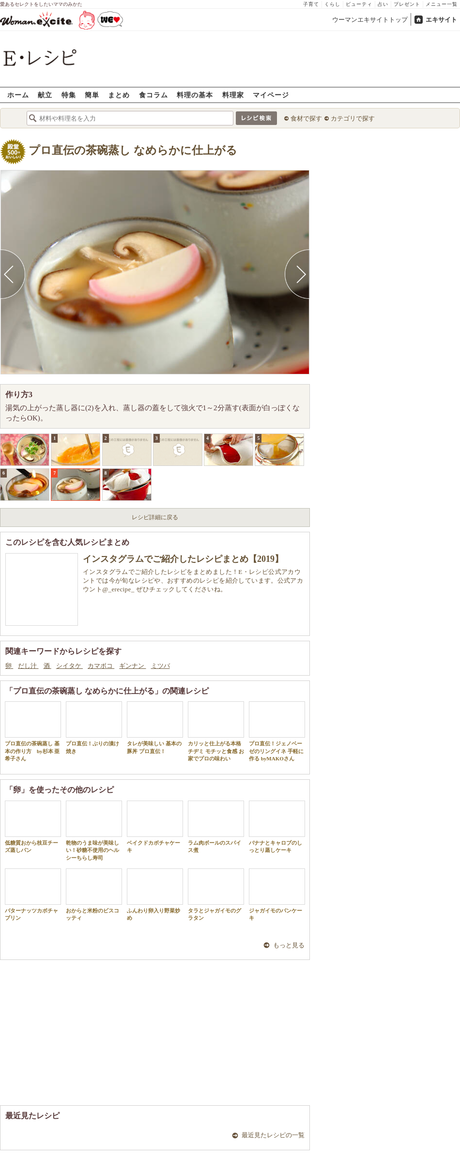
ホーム (18, 94)
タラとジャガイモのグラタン (216, 894)
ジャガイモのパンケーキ (277, 894)
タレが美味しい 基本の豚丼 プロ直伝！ (155, 727)
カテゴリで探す (353, 118)
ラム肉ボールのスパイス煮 (216, 827)
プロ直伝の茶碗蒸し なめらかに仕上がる (133, 150)
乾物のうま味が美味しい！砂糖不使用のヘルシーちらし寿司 (94, 831)
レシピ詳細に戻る (155, 517)
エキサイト (441, 19)
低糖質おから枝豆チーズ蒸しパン (33, 827)
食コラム (153, 94)
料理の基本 (195, 94)
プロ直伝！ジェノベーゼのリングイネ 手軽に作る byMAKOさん (277, 731)
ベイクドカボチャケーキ (155, 827)
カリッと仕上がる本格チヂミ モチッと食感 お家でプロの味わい (216, 731)
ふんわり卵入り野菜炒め (155, 894)
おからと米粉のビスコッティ (94, 894)
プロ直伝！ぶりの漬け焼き (94, 727)
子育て (311, 4)
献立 (45, 94)
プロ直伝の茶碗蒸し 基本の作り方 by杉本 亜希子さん (33, 731)
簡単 (92, 94)
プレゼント (407, 4)
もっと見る (289, 945)
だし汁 (28, 665)
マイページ (271, 94)
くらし (332, 4)
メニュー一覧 (442, 4)
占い (383, 4)
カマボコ (101, 665)
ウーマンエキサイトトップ (370, 19)
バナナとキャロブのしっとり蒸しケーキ (277, 827)
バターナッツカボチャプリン (33, 894)
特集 (68, 94)
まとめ (119, 94)
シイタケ (69, 665)
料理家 (233, 94)
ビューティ (359, 4)
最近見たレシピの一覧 (273, 1135)
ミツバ (160, 665)
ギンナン (132, 665)
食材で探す (306, 118)
